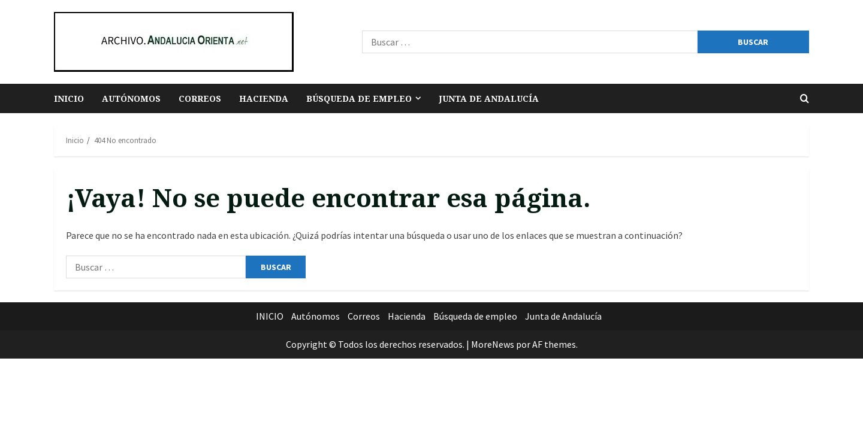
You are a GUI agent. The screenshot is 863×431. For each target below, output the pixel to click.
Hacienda (263, 98)
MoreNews (492, 344)
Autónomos (131, 98)
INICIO (69, 98)
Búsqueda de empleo (359, 98)
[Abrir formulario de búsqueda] (804, 98)
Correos (200, 98)
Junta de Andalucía (489, 98)
